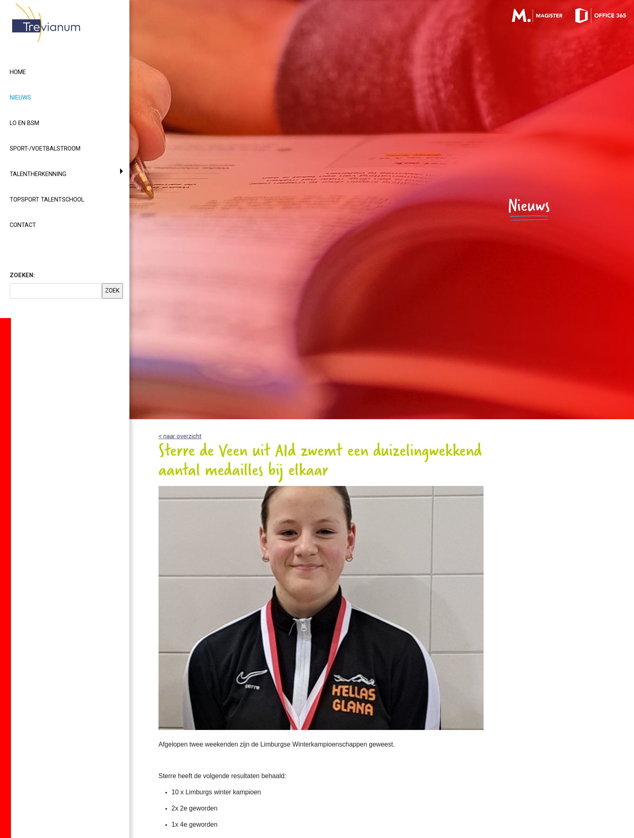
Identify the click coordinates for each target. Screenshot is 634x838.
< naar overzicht (179, 436)
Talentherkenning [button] (38, 174)
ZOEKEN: (22, 275)
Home (18, 72)
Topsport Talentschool (47, 199)
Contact (23, 225)
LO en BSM (24, 123)
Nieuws (35, 97)
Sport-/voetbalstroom (45, 148)
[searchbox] (56, 291)
